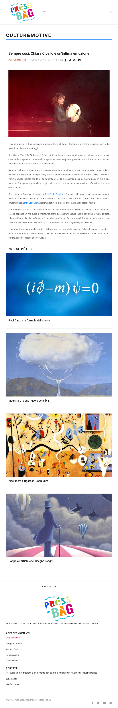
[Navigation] (59, 12)
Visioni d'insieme (14, 649)
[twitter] (98, 703)
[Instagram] (110, 703)
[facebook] (92, 703)
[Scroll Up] (49, 587)
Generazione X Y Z (15, 660)
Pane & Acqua (12, 655)
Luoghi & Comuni (14, 643)
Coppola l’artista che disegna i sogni (30, 561)
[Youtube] (104, 703)
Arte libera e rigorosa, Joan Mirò (28, 480)
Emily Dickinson (30, 203)
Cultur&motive (17, 60)
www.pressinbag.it (12, 623)
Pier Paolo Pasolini (54, 194)
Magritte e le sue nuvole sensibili (28, 400)
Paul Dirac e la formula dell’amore (29, 320)
